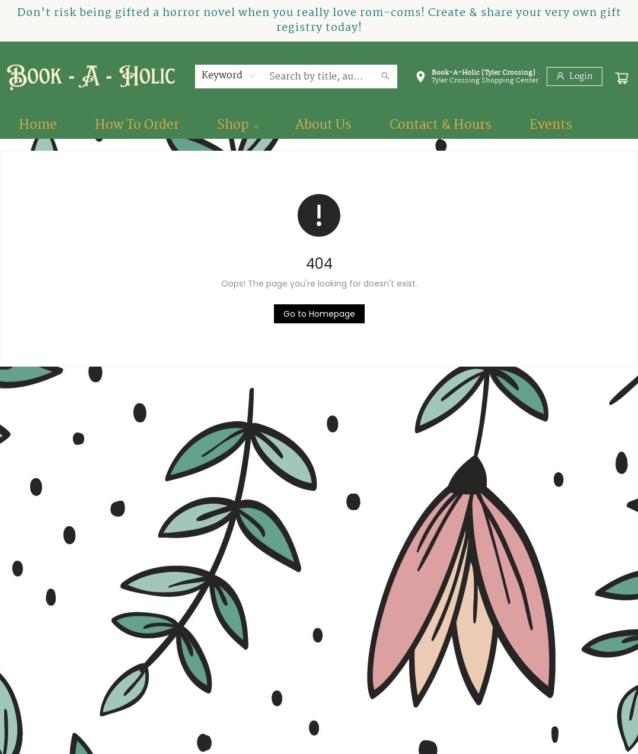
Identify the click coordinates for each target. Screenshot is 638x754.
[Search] (385, 76)
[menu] (319, 125)
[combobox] (229, 76)
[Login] (574, 76)
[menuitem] (38, 125)
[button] (477, 79)
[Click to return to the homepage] (319, 313)
